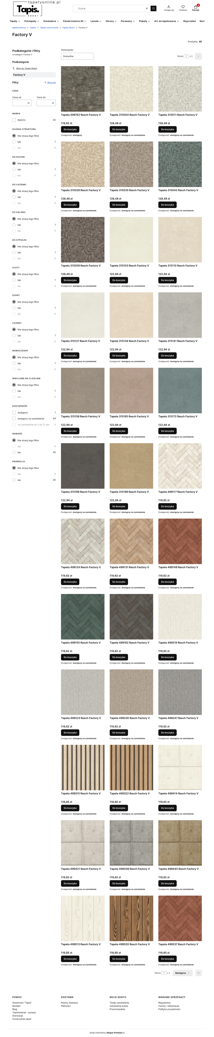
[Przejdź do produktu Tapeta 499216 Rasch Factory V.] (180, 616)
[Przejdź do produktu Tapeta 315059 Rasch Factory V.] (82, 239)
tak (19, 141)
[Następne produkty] (182, 973)
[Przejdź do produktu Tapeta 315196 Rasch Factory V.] (131, 466)
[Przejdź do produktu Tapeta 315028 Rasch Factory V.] (82, 164)
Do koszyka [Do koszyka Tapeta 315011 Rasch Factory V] (167, 129)
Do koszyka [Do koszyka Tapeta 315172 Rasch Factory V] (167, 431)
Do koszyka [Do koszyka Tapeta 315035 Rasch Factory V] (118, 204)
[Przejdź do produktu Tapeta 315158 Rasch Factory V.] (82, 390)
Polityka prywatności (169, 1009)
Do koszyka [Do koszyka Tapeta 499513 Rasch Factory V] (70, 958)
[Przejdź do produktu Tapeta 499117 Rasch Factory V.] (180, 466)
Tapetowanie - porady (24, 1012)
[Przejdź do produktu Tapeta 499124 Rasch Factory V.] (82, 541)
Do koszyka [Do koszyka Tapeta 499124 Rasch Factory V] (70, 581)
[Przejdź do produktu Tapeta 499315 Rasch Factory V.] (82, 767)
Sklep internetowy (106, 1032)
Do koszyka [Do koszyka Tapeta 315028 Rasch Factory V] (70, 204)
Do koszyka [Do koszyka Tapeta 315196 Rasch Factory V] (118, 506)
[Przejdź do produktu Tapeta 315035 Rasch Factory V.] (131, 164)
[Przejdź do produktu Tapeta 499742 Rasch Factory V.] (82, 89)
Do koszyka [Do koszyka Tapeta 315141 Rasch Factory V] (167, 355)
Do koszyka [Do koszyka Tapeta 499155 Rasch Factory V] (70, 657)
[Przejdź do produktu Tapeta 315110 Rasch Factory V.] (180, 239)
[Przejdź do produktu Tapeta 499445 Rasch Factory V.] (180, 843)
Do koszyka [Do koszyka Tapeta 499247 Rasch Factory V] (167, 732)
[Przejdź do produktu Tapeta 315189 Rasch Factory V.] (82, 466)
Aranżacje (17, 1015)
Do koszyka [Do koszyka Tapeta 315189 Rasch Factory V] (70, 506)
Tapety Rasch (68, 27)
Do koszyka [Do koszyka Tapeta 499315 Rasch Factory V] (70, 808)
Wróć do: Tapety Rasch (24, 68)
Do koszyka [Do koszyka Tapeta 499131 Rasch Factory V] (118, 581)
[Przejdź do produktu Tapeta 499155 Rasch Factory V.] (82, 616)
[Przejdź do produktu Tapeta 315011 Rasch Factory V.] (180, 89)
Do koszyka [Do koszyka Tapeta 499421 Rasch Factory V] (70, 883)
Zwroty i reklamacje (168, 1005)
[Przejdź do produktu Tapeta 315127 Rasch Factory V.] (82, 315)
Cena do (41, 97)
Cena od (16, 97)
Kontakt (16, 1005)
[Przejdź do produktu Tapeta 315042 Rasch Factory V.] (180, 164)
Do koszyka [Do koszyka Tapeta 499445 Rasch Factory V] (167, 883)
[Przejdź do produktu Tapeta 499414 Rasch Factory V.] (180, 767)
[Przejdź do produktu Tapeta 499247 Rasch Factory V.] (180, 692)
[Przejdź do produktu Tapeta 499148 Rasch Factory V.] (180, 541)
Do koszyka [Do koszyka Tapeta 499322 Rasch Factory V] (118, 808)
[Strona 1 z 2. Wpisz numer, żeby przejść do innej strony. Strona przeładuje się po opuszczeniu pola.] (186, 56)
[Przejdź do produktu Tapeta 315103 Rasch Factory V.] (131, 239)
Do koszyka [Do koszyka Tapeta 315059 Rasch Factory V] (70, 280)
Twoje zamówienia (119, 1002)
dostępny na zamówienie (31, 418)
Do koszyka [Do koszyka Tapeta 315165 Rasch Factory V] (118, 431)
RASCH (21, 120)
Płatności (66, 1005)
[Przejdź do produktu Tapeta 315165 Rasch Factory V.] (131, 390)
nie (19, 147)
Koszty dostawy (69, 1002)
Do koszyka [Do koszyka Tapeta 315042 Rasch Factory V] (167, 204)
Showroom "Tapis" (22, 1002)
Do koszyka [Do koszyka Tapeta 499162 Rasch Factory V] (118, 657)
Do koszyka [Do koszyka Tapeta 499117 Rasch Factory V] (167, 506)
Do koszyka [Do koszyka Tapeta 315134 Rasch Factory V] (118, 355)
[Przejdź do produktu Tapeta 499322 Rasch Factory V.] (131, 767)
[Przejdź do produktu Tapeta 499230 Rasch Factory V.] (131, 692)
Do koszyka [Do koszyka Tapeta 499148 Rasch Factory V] (167, 581)
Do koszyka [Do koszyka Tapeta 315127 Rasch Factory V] (70, 355)
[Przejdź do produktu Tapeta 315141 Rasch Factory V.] (180, 315)
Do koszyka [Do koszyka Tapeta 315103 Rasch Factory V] (118, 280)
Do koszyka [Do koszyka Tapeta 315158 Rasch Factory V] (70, 431)
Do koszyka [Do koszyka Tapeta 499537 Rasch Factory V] (167, 958)
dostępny (23, 412)
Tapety (33, 27)
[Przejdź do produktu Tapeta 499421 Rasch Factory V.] (82, 843)
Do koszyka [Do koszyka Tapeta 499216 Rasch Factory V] (167, 657)
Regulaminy (164, 1002)
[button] (153, 8)
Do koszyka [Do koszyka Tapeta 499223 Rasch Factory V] (70, 732)
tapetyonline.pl (19, 27)
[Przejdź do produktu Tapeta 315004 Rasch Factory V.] (131, 89)
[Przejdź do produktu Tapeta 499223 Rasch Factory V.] (82, 692)
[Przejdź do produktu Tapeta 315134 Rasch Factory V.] (131, 315)
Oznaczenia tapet (21, 1018)
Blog (14, 1009)
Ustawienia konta (119, 1005)
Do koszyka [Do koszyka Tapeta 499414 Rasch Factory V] (167, 808)
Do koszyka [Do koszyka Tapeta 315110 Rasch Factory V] (167, 280)
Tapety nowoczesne (49, 27)
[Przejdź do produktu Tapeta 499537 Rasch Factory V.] (180, 918)
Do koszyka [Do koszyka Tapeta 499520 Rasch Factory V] (118, 958)
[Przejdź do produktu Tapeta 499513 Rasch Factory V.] (82, 918)
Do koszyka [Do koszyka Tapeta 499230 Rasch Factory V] (118, 732)
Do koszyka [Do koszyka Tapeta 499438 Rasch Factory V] (118, 883)
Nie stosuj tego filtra (28, 135)
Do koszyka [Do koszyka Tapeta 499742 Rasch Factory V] (70, 129)
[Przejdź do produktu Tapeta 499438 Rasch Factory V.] (131, 843)
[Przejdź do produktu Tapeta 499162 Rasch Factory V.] (131, 616)
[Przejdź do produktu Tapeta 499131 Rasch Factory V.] (131, 541)
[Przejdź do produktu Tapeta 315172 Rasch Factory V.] (180, 390)
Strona (180, 56)
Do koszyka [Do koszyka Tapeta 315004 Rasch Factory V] (118, 129)
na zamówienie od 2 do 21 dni (33, 424)
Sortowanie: (67, 49)
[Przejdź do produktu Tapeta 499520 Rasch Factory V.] (131, 918)
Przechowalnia (117, 1009)
